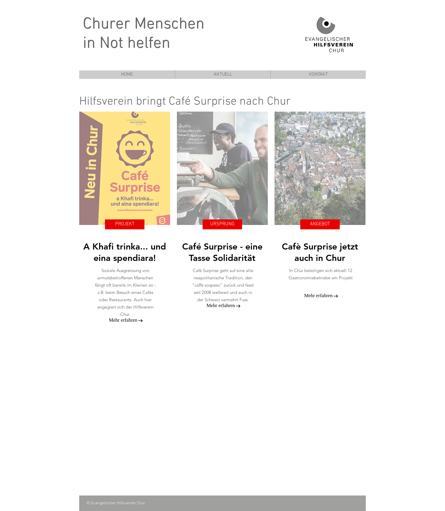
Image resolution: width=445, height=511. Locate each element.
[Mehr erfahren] (123, 320)
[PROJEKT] (124, 224)
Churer (106, 24)
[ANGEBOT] (320, 224)
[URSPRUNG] (222, 224)
